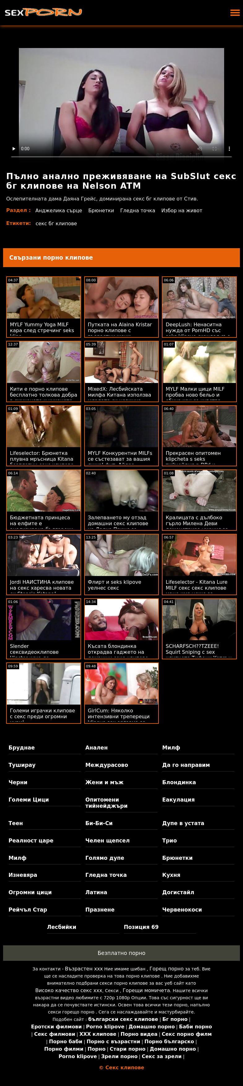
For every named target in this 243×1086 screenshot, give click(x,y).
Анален (96, 748)
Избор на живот (183, 210)
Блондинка (179, 782)
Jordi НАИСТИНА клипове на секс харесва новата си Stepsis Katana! (42, 588)
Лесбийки (61, 927)
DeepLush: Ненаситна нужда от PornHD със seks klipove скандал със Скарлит (198, 333)
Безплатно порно (121, 953)
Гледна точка (138, 210)
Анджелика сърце (59, 210)
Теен (16, 823)
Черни (18, 782)
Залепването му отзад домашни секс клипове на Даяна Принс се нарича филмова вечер (118, 526)
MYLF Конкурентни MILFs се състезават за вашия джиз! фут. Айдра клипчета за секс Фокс (120, 462)
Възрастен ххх (84, 969)
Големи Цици (29, 800)
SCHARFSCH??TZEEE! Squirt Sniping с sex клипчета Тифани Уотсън (199, 652)
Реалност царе (31, 841)
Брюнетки (102, 210)
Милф (171, 748)
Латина (96, 892)
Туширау (22, 765)
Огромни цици (30, 892)
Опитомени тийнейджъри (106, 803)
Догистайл (178, 892)
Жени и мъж (104, 782)
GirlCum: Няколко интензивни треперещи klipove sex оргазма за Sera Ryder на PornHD (119, 719)
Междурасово (106, 765)
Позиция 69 (141, 927)
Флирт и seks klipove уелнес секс (114, 585)
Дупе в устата (183, 823)
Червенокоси (182, 910)
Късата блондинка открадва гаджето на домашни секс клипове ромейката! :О (118, 655)
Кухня (171, 875)
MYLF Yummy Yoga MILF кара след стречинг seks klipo (42, 330)
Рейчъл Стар (28, 910)
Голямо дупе (104, 858)
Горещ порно (167, 969)
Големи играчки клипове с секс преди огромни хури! (42, 716)
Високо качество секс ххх (68, 990)
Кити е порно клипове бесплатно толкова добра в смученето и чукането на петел (43, 398)
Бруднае (22, 748)
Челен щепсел (107, 841)
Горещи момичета (146, 990)
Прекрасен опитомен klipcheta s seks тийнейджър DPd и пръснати (193, 462)
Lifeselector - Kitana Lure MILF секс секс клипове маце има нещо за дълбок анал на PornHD (197, 591)
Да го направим (186, 765)
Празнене (100, 910)
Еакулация (178, 800)
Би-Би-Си (99, 823)
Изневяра (23, 875)
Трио (169, 841)
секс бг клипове (56, 223)
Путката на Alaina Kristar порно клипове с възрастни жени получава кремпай (120, 333)
